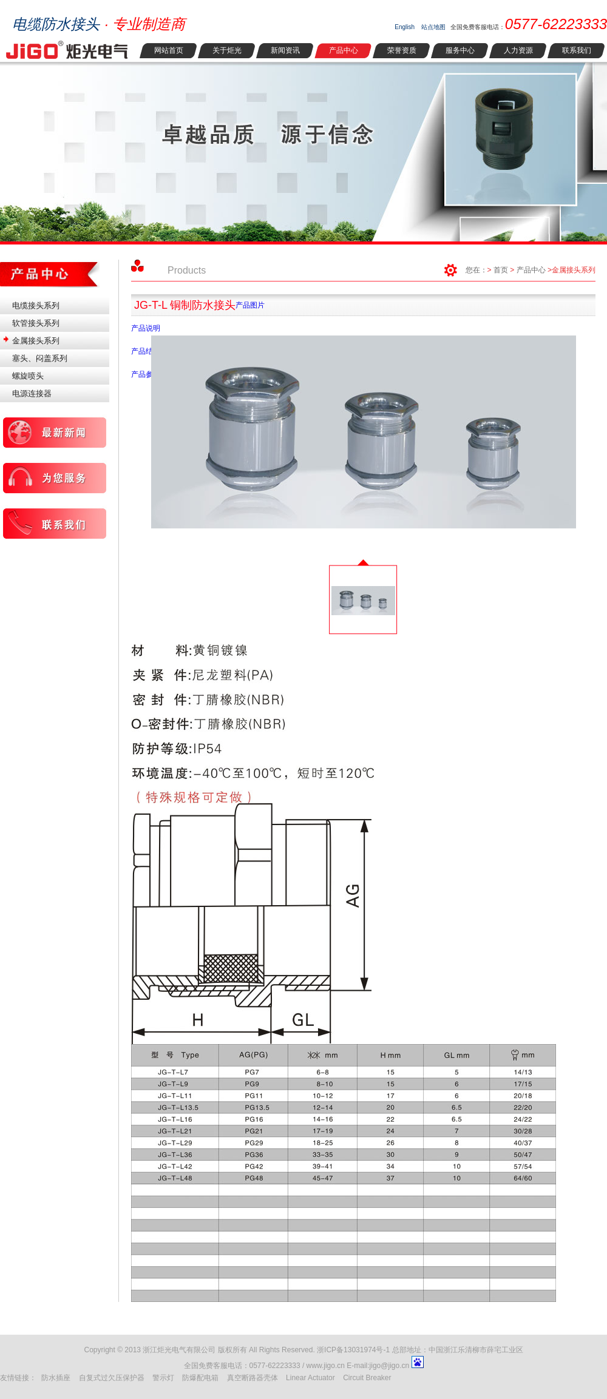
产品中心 (343, 50)
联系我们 (576, 50)
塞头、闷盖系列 (39, 358)
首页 (500, 270)
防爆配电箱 (200, 1378)
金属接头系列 (35, 340)
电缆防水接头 (56, 24)
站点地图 (433, 27)
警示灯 (163, 1378)
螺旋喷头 (28, 375)
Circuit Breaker (367, 1378)
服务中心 (460, 50)
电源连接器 (32, 393)
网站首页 (168, 50)
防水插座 (55, 1378)
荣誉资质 (401, 50)
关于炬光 (227, 50)
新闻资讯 (285, 50)
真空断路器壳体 (252, 1378)
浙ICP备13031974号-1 (353, 1350)
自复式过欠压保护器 (111, 1378)
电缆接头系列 (35, 305)
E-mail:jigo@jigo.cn (379, 1365)
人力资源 (518, 50)
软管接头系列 (35, 323)
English (405, 27)
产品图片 (250, 305)
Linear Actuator (310, 1378)
